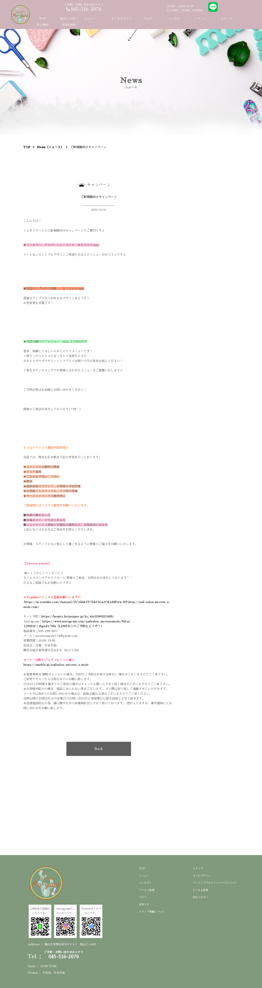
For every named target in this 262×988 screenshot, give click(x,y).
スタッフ (227, 18)
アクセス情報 (146, 890)
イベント (200, 18)
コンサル (174, 18)
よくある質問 (200, 890)
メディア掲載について (152, 911)
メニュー (144, 875)
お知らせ (144, 904)
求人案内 (43, 24)
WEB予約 (69, 24)
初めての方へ (69, 18)
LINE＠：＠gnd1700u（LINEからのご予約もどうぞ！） (63, 626)
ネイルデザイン (121, 18)
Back (99, 749)
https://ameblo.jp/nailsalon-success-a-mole (57, 664)
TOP (42, 18)
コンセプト (145, 883)
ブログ (147, 18)
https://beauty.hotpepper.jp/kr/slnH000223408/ (77, 616)
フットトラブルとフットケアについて (215, 883)
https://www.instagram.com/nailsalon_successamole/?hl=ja (86, 621)
